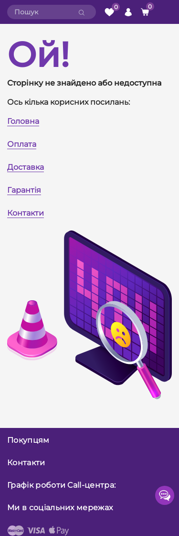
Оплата (21, 144)
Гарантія (24, 190)
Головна (23, 121)
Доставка (25, 167)
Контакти (25, 213)
